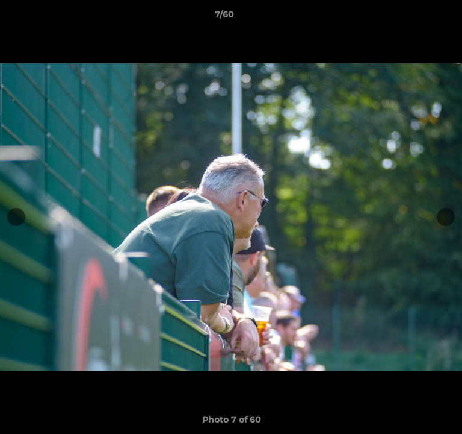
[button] (418, 17)
